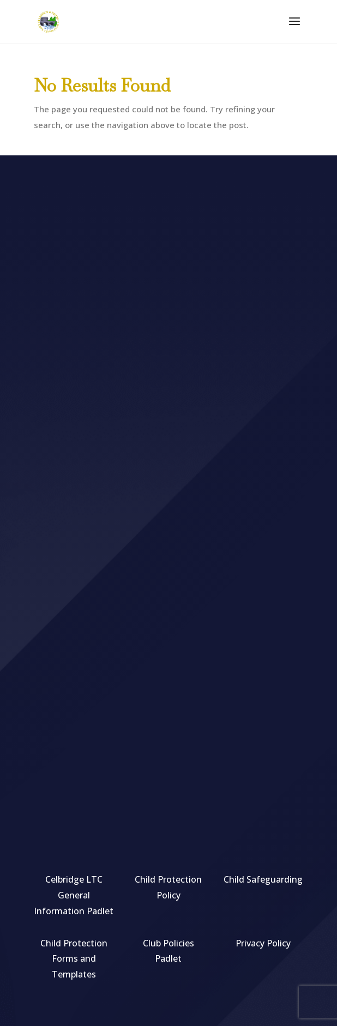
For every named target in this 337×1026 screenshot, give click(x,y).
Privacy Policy (263, 943)
